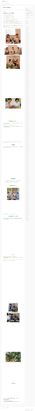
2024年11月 (28, 51)
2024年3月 (27, 61)
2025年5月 (27, 42)
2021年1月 (27, 115)
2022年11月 (28, 83)
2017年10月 (28, 157)
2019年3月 (27, 141)
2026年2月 (27, 29)
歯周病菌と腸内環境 (28, 10)
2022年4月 (27, 93)
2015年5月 (27, 189)
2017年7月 (27, 160)
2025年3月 (27, 45)
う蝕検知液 (27, 17)
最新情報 (8, 3)
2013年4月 (27, 215)
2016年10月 (28, 170)
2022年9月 (27, 86)
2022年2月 (27, 96)
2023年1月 (27, 80)
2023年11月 (28, 67)
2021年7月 (27, 106)
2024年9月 (27, 54)
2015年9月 (27, 183)
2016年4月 (27, 176)
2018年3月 (27, 151)
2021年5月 (27, 109)
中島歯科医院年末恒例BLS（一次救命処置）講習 (30, 13)
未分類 (27, 23)
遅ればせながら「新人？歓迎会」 (9, 13)
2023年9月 (27, 70)
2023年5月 (27, 74)
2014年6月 (27, 202)
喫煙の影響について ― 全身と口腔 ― (30, 15)
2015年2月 (27, 192)
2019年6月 (27, 138)
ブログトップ (6, 3)
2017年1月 (27, 167)
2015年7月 (27, 186)
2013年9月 (27, 212)
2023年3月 (27, 77)
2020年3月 (27, 128)
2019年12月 (28, 131)
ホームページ (3, 3)
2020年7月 (27, 122)
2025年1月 (27, 48)
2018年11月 (28, 144)
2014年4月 (27, 205)
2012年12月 (28, 218)
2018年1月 (27, 154)
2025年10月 (28, 35)
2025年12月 (28, 32)
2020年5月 (27, 125)
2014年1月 (27, 208)
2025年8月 (27, 38)
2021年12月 (28, 99)
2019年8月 (27, 135)
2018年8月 (27, 147)
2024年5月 (27, 58)
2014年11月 (28, 196)
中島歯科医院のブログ (5, 1)
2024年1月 (27, 64)
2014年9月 (27, 199)
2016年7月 (27, 173)
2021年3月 (27, 112)
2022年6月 (27, 90)
